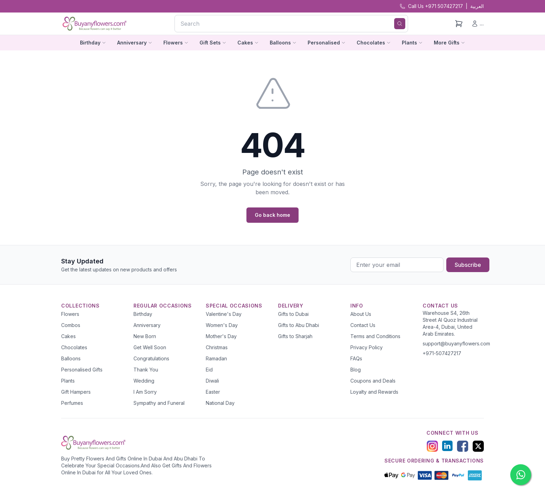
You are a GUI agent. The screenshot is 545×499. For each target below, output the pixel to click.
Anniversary (147, 325)
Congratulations (151, 358)
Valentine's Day (224, 314)
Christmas (217, 347)
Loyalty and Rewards (374, 392)
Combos (70, 325)
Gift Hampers (76, 392)
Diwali (212, 381)
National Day (220, 403)
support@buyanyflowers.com (456, 343)
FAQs (356, 358)
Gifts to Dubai (293, 314)
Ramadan (216, 358)
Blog (355, 370)
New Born (144, 336)
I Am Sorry (145, 392)
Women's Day (222, 325)
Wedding (143, 381)
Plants (68, 381)
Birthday (142, 314)
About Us (360, 314)
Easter (213, 392)
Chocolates (74, 347)
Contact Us (362, 325)
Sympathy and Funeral (159, 403)
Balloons (71, 358)
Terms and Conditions (375, 336)
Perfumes (72, 403)
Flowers (70, 314)
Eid (209, 370)
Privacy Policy (366, 347)
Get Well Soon (149, 347)
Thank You (145, 370)
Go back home (272, 215)
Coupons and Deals (373, 381)
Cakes (68, 336)
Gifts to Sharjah (295, 336)
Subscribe (468, 264)
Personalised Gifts (82, 370)
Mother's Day (221, 336)
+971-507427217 (442, 353)
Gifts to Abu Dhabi (298, 325)
